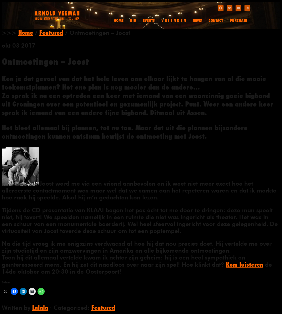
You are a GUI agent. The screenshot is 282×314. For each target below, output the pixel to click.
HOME (118, 20)
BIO (133, 20)
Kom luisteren (244, 264)
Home (25, 32)
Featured (51, 32)
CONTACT (216, 20)
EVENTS (149, 20)
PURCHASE (238, 20)
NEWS (197, 20)
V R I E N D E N (173, 20)
